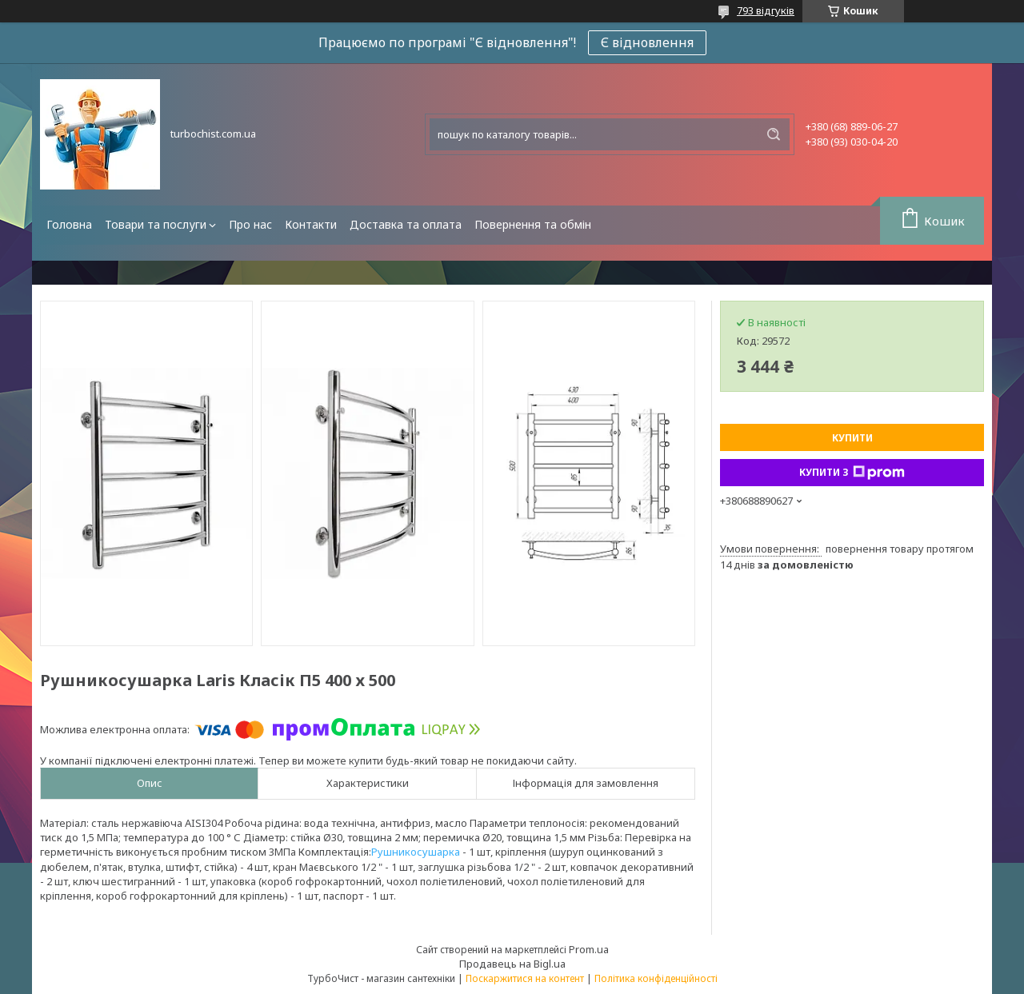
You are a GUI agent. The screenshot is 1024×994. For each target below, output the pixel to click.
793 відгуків (765, 10)
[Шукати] (774, 134)
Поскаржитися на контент (525, 978)
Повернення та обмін (532, 224)
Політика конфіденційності (656, 978)
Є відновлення (647, 42)
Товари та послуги (155, 224)
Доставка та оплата (406, 224)
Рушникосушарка (415, 851)
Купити (852, 438)
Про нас (250, 224)
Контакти (311, 224)
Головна (69, 224)
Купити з (852, 472)
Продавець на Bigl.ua (512, 963)
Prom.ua (589, 949)
